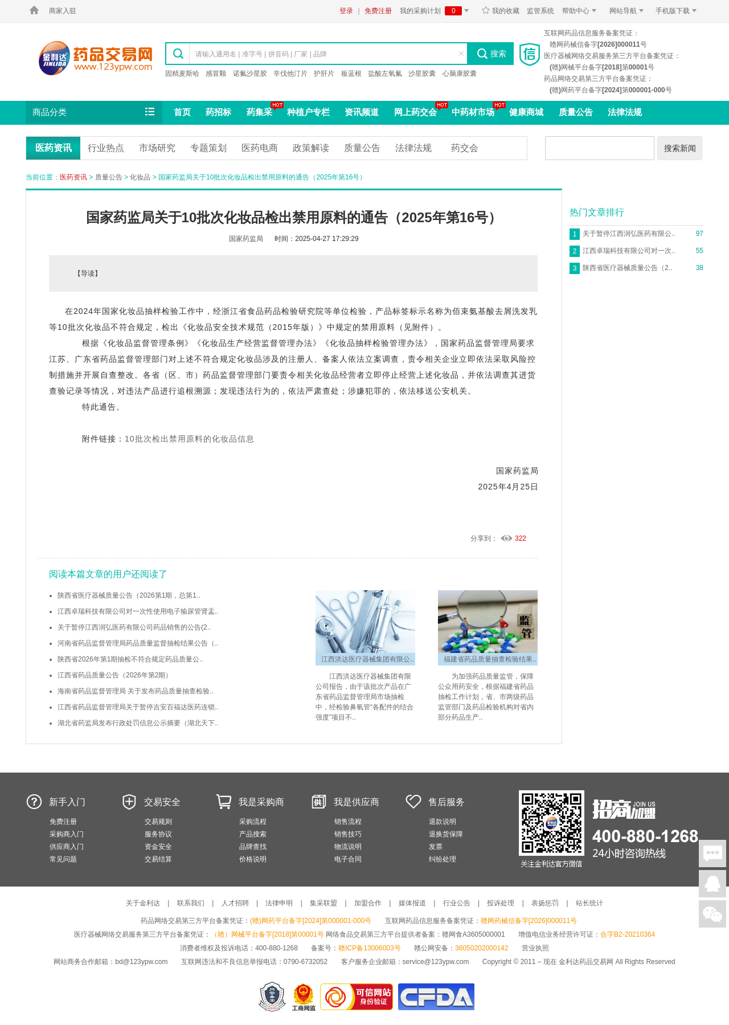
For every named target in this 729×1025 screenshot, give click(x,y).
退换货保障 (446, 834)
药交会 (464, 148)
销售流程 (348, 822)
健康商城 (526, 112)
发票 (436, 847)
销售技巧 (348, 834)
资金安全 (158, 847)
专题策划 (208, 148)
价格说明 (253, 859)
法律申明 (279, 903)
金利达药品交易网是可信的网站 (359, 997)
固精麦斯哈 (182, 73)
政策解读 (311, 148)
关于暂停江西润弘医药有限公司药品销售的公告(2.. (134, 627)
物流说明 (348, 847)
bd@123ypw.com (141, 962)
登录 (346, 11)
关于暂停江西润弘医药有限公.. (629, 234)
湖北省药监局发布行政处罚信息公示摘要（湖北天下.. (138, 723)
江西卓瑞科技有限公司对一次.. (629, 251)
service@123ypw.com (436, 962)
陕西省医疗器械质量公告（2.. (627, 268)
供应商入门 (67, 847)
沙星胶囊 (422, 73)
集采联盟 (323, 903)
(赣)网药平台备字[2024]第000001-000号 (310, 921)
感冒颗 (216, 73)
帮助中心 (581, 11)
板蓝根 (351, 73)
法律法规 (625, 112)
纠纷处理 (442, 859)
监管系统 (540, 11)
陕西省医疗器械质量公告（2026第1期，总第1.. (129, 595)
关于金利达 (143, 903)
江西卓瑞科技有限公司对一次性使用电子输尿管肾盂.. (138, 611)
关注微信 (712, 914)
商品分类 (94, 112)
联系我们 (190, 903)
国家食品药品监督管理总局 (436, 997)
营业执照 (535, 948)
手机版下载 (678, 11)
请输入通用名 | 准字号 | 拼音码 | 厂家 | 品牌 (261, 54)
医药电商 (259, 148)
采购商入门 (67, 834)
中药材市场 (473, 112)
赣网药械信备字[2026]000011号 (529, 921)
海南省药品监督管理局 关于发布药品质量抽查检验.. (136, 691)
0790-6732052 (307, 962)
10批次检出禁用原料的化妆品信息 (190, 438)
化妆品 (140, 177)
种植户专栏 (308, 112)
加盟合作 (368, 903)
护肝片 (324, 73)
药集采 (259, 112)
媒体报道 (412, 903)
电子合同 (348, 859)
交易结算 (158, 859)
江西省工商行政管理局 (304, 997)
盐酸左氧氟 (385, 73)
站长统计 (589, 903)
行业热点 (106, 148)
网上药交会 (415, 112)
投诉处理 (500, 903)
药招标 (218, 112)
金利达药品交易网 (95, 58)
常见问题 (63, 859)
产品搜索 (253, 834)
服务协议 (158, 834)
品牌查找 (253, 847)
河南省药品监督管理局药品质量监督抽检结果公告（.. (138, 643)
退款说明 (442, 822)
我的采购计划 (436, 11)
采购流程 (253, 822)
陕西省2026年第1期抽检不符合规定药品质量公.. (130, 659)
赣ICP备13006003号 (369, 948)
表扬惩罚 (545, 903)
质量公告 (576, 112)
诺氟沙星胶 (250, 73)
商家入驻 (62, 11)
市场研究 (157, 148)
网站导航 (628, 11)
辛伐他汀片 (290, 73)
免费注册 (378, 11)
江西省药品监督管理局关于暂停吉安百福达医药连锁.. (138, 707)
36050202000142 (481, 948)
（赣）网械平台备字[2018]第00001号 (267, 934)
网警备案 (272, 997)
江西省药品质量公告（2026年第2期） (115, 675)
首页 (182, 112)
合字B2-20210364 (627, 934)
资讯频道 (362, 112)
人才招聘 (235, 903)
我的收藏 (500, 11)
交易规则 (158, 822)
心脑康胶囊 (460, 73)
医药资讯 (53, 148)
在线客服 (712, 883)
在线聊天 (712, 853)
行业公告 (456, 903)
